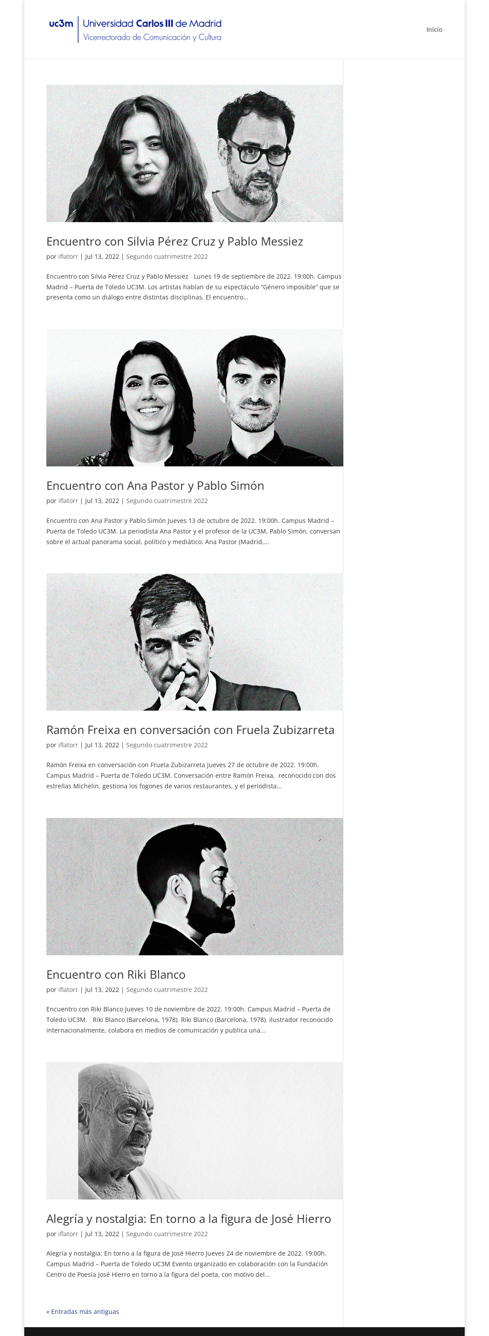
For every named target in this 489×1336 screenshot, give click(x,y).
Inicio (434, 30)
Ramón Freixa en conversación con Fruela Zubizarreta (190, 730)
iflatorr (68, 256)
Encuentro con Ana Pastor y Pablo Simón (155, 485)
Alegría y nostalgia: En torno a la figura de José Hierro (188, 1218)
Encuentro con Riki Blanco (116, 974)
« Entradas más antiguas (82, 1311)
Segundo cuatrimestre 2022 (167, 256)
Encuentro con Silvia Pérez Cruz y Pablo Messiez (174, 241)
